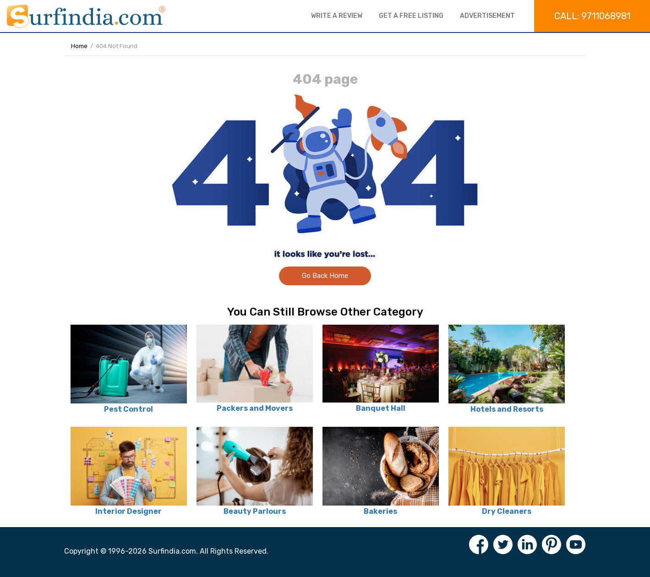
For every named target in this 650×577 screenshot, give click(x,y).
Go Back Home (325, 276)
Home (79, 46)
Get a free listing (411, 16)
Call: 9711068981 (592, 16)
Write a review (336, 16)
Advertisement (487, 16)
